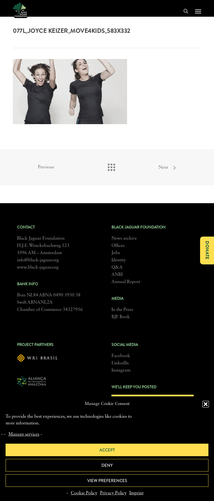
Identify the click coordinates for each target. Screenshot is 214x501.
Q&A (117, 267)
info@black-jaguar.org (38, 260)
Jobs (115, 253)
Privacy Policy (113, 493)
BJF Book (120, 317)
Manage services (23, 434)
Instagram (120, 370)
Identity (118, 260)
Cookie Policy (84, 493)
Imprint (136, 493)
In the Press (122, 310)
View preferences (107, 481)
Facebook (120, 356)
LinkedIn (120, 363)
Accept (107, 450)
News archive (124, 238)
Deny (107, 465)
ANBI (117, 274)
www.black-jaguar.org (38, 267)
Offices (118, 246)
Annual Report (125, 282)
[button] (205, 404)
